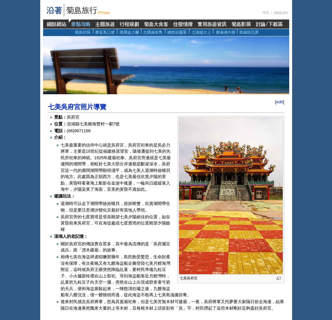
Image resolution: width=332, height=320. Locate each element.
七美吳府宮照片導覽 (77, 106)
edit (279, 101)
